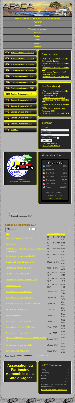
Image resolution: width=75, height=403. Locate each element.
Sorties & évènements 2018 (22, 88)
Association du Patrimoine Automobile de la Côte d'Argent (37, 18)
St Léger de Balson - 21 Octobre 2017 (21, 262)
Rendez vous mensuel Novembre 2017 (21, 256)
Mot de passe (46, 133)
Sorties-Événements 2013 (21, 118)
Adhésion (37, 47)
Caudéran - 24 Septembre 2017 (18, 274)
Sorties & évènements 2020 (22, 76)
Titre (7, 234)
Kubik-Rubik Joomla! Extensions (54, 390)
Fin (47, 355)
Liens (37, 40)
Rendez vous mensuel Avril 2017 (19, 333)
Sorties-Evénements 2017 (21, 94)
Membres (37, 25)
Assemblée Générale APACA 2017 (19, 238)
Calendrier (37, 22)
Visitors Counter (55, 198)
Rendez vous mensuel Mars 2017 (19, 345)
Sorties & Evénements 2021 (22, 70)
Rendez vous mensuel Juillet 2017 (19, 298)
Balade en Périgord (13, 315)
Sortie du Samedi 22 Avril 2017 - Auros (21, 327)
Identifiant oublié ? (50, 143)
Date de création (54, 234)
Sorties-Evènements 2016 (21, 100)
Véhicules (37, 33)
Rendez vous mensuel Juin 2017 (18, 309)
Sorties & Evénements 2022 (22, 64)
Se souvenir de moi (48, 138)
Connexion (46, 141)
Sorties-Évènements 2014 (21, 112)
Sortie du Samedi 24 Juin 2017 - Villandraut (23, 303)
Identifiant (44, 128)
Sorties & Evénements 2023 (22, 59)
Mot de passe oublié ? (51, 146)
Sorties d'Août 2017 (13, 286)
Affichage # (11, 229)
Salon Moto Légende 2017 (16, 244)
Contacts (37, 36)
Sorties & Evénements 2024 (22, 53)
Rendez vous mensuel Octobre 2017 (20, 268)
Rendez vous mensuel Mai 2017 (18, 321)
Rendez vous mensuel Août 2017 (19, 292)
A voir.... (14, 130)
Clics (63, 234)
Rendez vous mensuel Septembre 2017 (21, 280)
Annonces (37, 43)
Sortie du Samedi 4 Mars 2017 (18, 351)
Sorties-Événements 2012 (21, 124)
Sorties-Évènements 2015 (21, 106)
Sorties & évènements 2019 (22, 82)
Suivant (41, 355)
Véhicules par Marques (37, 29)
